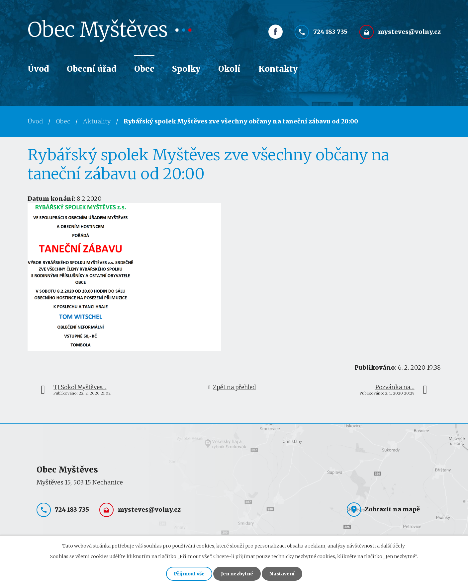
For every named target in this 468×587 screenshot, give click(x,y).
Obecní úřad (91, 69)
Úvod (38, 69)
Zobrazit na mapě (392, 509)
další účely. (393, 546)
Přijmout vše (189, 574)
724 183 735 (330, 32)
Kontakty (278, 69)
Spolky (186, 69)
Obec (144, 69)
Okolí (229, 69)
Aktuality (97, 121)
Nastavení (282, 574)
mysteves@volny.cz (409, 32)
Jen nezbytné (237, 574)
